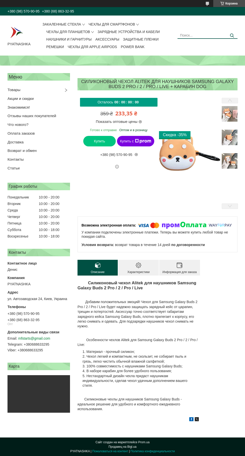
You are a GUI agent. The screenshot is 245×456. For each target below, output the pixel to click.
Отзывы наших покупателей (32, 116)
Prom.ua (144, 442)
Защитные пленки (140, 39)
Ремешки (55, 47)
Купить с (135, 141)
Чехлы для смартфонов (111, 24)
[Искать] (232, 36)
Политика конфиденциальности (152, 451)
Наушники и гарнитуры (69, 39)
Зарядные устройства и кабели (129, 32)
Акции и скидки (21, 98)
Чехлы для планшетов (68, 32)
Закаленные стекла (61, 24)
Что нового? (18, 124)
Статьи (14, 168)
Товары (14, 90)
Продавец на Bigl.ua (122, 446)
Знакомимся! (19, 107)
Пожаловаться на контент (110, 451)
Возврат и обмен (22, 150)
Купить (99, 141)
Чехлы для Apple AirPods (92, 47)
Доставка (16, 142)
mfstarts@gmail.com (34, 338)
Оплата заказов (21, 133)
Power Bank (132, 47)
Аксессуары (108, 39)
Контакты (16, 159)
